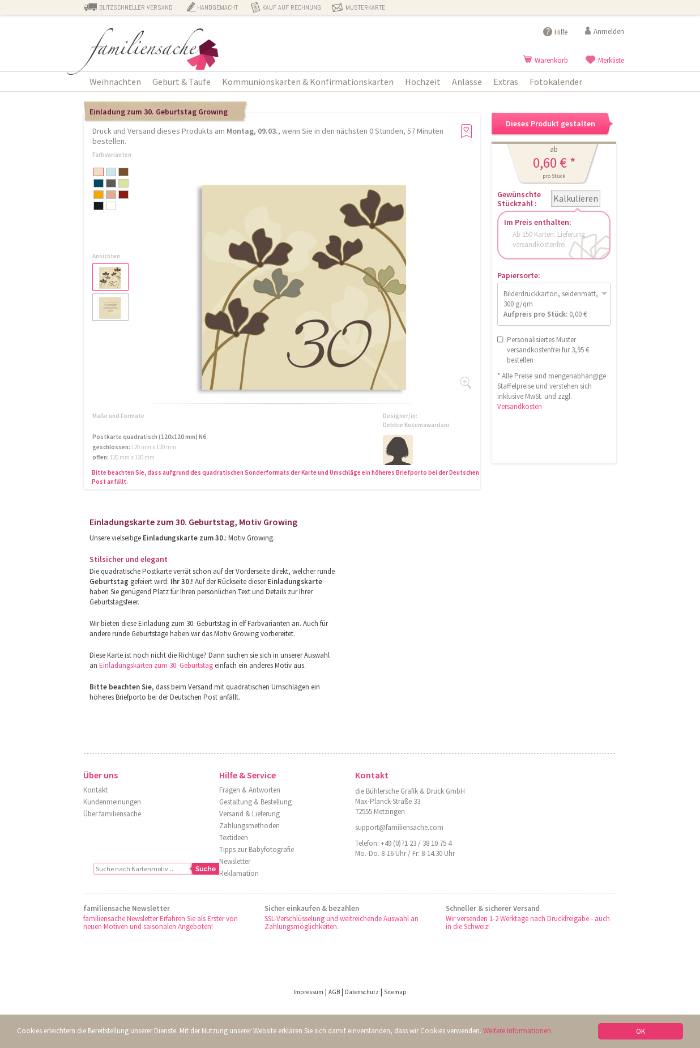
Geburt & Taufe (181, 81)
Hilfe (560, 32)
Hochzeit (423, 81)
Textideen (233, 837)
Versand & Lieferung (249, 814)
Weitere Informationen (517, 1030)
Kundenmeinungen (112, 802)
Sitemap (395, 992)
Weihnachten (115, 81)
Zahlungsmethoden (249, 825)
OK (640, 1031)
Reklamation (239, 873)
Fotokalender (556, 81)
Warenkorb (551, 60)
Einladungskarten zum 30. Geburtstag (156, 665)
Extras (505, 81)
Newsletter (234, 861)
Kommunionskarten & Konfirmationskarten (308, 81)
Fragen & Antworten (249, 790)
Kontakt (95, 790)
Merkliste (611, 60)
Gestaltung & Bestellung (255, 802)
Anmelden (609, 31)
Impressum (308, 992)
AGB (334, 992)
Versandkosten (519, 406)
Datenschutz (362, 992)
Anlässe (467, 81)
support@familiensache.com (399, 827)
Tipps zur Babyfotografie (256, 849)
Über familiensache (112, 814)
